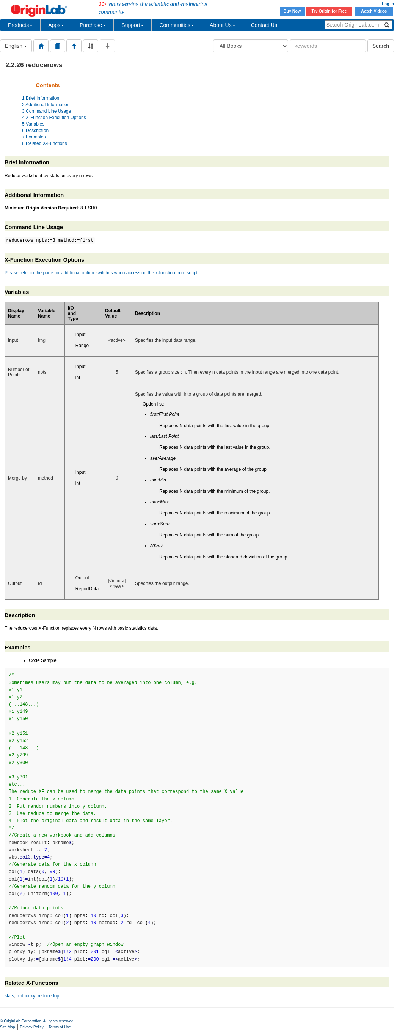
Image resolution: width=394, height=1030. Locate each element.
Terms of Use (60, 1027)
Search (380, 46)
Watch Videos (374, 11)
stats (9, 996)
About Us (222, 25)
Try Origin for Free (329, 11)
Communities (176, 25)
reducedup (48, 996)
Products (20, 25)
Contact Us (264, 25)
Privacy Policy (32, 1027)
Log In (388, 4)
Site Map (7, 1027)
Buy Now (292, 11)
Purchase (93, 25)
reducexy (26, 996)
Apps (56, 25)
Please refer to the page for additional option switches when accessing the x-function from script (101, 272)
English (16, 46)
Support (132, 25)
